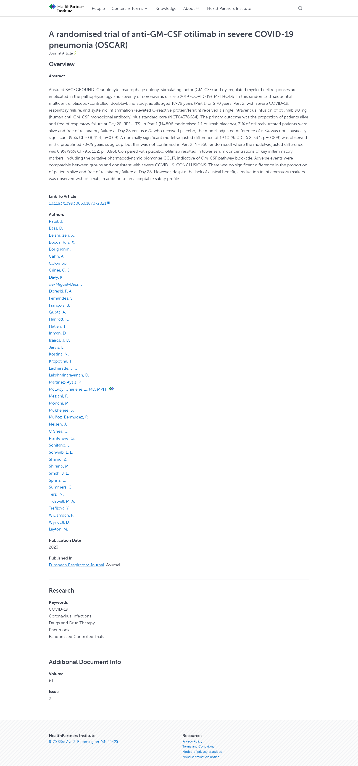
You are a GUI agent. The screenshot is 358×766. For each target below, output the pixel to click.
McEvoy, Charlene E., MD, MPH (77, 385)
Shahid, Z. (58, 454)
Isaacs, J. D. (59, 337)
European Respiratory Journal (76, 558)
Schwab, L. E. (61, 447)
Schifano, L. (59, 440)
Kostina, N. (59, 351)
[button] (300, 8)
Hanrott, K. (59, 317)
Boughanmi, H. (62, 248)
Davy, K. (56, 276)
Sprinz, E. (57, 474)
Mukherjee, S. (61, 406)
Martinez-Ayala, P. (65, 378)
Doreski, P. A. (60, 289)
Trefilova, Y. (59, 501)
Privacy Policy (192, 734)
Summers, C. (60, 481)
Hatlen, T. (57, 324)
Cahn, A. (56, 255)
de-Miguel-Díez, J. (66, 282)
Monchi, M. (59, 399)
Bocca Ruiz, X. (62, 241)
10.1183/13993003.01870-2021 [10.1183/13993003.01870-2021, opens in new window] (80, 203)
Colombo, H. (61, 262)
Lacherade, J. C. (63, 365)
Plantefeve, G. (62, 433)
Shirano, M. (59, 460)
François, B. (59, 303)
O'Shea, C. (58, 426)
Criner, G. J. (59, 269)
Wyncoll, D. (59, 515)
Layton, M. (58, 522)
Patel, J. (56, 221)
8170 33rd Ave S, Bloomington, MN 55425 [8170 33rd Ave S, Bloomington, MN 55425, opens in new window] (83, 734)
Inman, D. (57, 330)
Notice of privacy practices (202, 745)
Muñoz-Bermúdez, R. (69, 412)
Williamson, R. (61, 508)
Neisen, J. (58, 419)
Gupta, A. (57, 310)
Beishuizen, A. (62, 235)
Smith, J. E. (59, 467)
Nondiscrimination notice (200, 751)
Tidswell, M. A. (62, 495)
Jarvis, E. (56, 344)
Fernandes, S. (61, 296)
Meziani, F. (58, 392)
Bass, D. (56, 228)
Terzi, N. (56, 488)
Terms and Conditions (198, 740)
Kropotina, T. (60, 358)
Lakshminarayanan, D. (69, 371)
